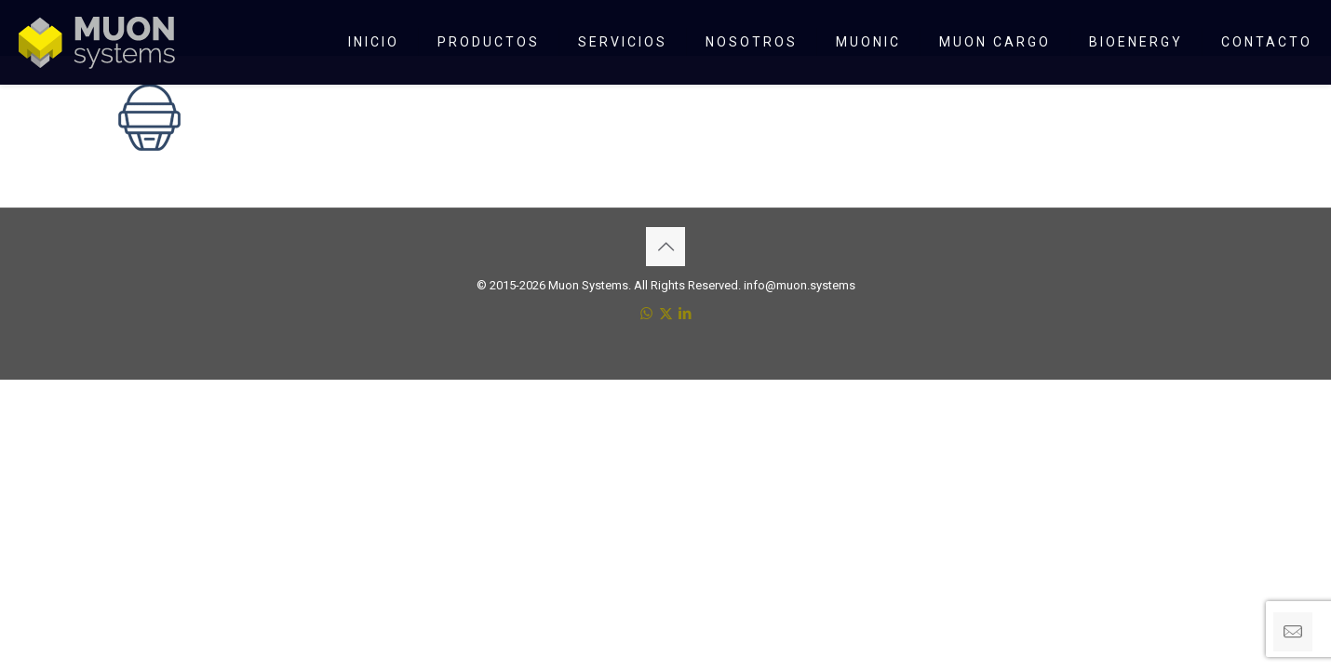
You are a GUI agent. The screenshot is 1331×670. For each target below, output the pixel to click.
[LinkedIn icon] (685, 313)
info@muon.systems (799, 285)
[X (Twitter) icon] (666, 313)
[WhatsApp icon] (646, 313)
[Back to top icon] (665, 246)
